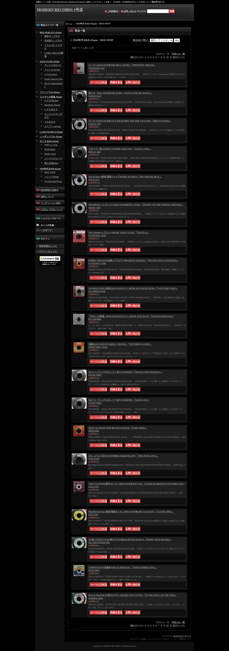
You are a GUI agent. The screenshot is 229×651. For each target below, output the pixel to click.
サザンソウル (51, 145)
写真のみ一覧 (178, 54)
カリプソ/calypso (52, 126)
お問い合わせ (129, 11)
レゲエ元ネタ (51, 109)
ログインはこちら (48, 251)
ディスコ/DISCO (52, 65)
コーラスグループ (53, 158)
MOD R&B (49, 149)
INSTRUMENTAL (53, 181)
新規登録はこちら (48, 246)
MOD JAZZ (50, 154)
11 (171, 57)
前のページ (136, 57)
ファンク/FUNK (52, 70)
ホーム (69, 23)
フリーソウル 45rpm (50, 92)
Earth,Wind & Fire (53, 79)
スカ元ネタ (49, 122)
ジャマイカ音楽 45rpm (51, 97)
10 (167, 57)
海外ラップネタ (52, 36)
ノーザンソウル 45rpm (51, 136)
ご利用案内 (112, 11)
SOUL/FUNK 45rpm (49, 61)
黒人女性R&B (51, 163)
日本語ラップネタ (53, 40)
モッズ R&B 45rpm (49, 141)
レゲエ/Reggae (51, 100)
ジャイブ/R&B (51, 177)
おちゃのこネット (182, 636)
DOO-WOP (49, 172)
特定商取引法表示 (49, 190)
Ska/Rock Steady (52, 105)
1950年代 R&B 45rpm (50, 168)
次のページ (179, 57)
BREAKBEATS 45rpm (50, 32)
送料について (47, 196)
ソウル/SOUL (51, 74)
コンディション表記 (51, 203)
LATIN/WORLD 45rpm (51, 132)
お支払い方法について (52, 209)
